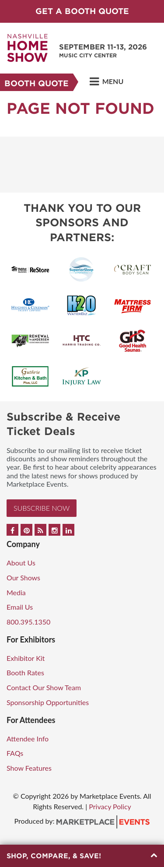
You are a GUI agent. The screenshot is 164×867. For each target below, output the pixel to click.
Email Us (20, 607)
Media (16, 592)
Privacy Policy (110, 806)
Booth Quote (36, 83)
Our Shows (23, 577)
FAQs (15, 753)
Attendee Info (28, 738)
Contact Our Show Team (44, 687)
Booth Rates (25, 672)
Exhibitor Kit (26, 658)
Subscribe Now (42, 508)
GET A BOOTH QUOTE (82, 11)
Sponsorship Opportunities (48, 702)
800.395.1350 (28, 622)
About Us (21, 562)
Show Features (29, 768)
